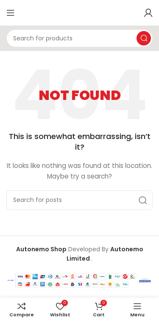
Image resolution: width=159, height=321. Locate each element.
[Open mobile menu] (10, 12)
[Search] (79, 38)
